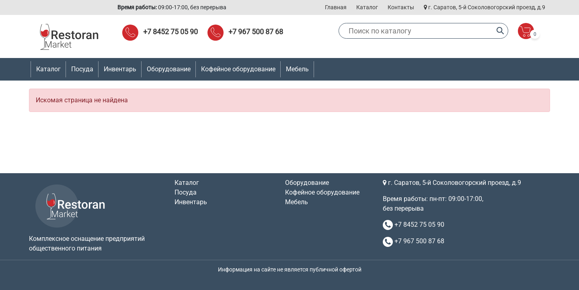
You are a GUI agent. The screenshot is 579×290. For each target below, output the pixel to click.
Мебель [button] (297, 69)
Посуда (186, 192)
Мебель (296, 202)
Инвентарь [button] (120, 69)
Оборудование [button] (169, 69)
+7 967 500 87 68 (255, 31)
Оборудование (307, 182)
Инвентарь (191, 202)
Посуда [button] (82, 69)
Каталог (367, 7)
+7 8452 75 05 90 (170, 31)
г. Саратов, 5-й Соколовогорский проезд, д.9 (484, 7)
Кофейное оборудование (238, 69)
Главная (336, 7)
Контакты (401, 7)
